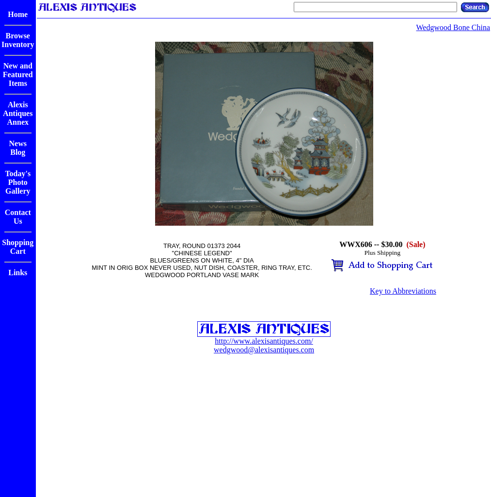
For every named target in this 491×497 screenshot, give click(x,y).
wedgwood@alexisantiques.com (264, 350)
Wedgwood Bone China (453, 27)
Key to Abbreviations (403, 291)
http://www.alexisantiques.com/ (264, 341)
